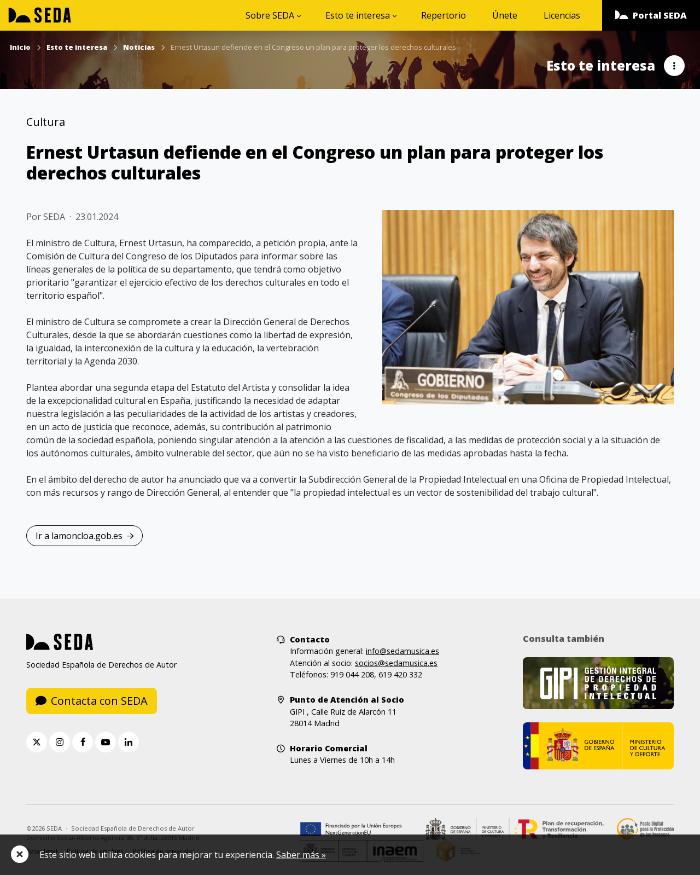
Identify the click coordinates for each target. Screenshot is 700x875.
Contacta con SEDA (92, 700)
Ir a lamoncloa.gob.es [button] (84, 536)
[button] (651, 15)
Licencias (562, 15)
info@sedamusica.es (402, 651)
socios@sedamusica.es (396, 663)
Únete (504, 15)
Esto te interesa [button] (357, 15)
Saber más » (301, 855)
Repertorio (443, 15)
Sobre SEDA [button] (270, 15)
